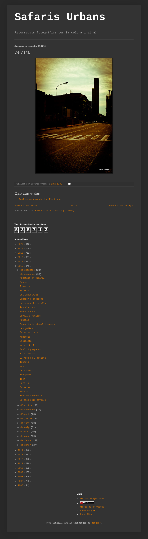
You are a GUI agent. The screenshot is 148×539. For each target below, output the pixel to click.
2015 (21, 266)
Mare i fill (27, 345)
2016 (21, 262)
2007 (21, 481)
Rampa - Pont (27, 311)
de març (25, 436)
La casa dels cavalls (33, 303)
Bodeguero (26, 375)
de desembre (28, 270)
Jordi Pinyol (87, 511)
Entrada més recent (27, 205)
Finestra (25, 286)
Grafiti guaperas (30, 349)
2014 (21, 450)
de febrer (26, 440)
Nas (22, 366)
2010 (21, 468)
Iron (22, 379)
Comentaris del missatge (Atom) (54, 211)
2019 (21, 248)
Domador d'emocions (31, 299)
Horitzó (24, 291)
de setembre (28, 410)
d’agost (25, 414)
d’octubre (26, 405)
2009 (21, 472)
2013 (21, 455)
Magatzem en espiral (32, 278)
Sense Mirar (87, 514)
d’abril (25, 432)
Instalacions (27, 307)
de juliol (26, 418)
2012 (21, 459)
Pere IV (24, 383)
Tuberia (24, 362)
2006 (21, 485)
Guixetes (25, 387)
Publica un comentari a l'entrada (39, 199)
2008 (21, 477)
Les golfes (26, 328)
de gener (26, 445)
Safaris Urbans (59, 17)
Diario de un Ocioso (92, 507)
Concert (24, 282)
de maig (25, 427)
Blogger (96, 523)
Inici (74, 205)
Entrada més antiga (121, 205)
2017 (21, 257)
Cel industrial (29, 295)
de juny (25, 423)
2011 (21, 463)
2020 (21, 244)
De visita (26, 370)
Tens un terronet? (31, 396)
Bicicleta (26, 341)
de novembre (28, 274)
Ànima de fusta (29, 332)
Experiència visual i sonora (37, 324)
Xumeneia (25, 337)
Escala (24, 391)
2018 (21, 253)
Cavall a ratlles (30, 316)
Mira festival (28, 353)
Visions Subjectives (92, 498)
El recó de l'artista (33, 358)
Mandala (24, 320)
